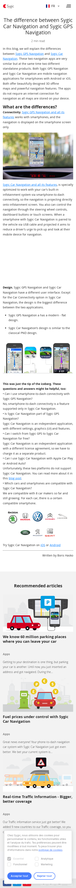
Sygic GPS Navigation (29, 54)
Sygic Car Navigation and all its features (30, 185)
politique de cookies (50, 849)
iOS (43, 545)
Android (55, 545)
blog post (15, 478)
